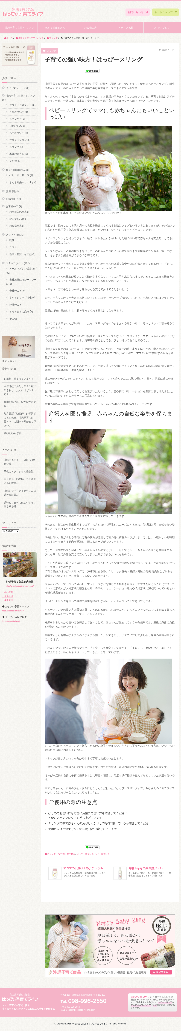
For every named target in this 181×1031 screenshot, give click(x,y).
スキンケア (15, 118)
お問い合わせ (138, 12)
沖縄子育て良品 (67, 854)
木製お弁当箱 (16, 153)
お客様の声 (90, 27)
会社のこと (15, 290)
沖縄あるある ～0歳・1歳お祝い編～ (20, 461)
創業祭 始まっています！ (19, 378)
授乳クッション (18, 139)
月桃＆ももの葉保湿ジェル (145, 868)
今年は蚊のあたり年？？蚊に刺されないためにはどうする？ (20, 390)
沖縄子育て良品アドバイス (20, 27)
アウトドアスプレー (20, 104)
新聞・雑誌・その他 (20, 254)
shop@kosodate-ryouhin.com (81, 1010)
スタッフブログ (161, 27)
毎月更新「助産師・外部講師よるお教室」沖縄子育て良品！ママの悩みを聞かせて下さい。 (20, 419)
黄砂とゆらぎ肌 (12, 433)
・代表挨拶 (7, 596)
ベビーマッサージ (16, 88)
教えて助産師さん (55, 27)
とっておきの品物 (19, 311)
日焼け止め (15, 126)
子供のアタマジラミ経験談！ (20, 471)
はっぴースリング (85, 854)
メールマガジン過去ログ (23, 268)
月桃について (16, 112)
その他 (13, 160)
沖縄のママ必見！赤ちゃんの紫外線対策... (20, 492)
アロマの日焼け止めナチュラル (83, 868)
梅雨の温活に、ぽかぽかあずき (20, 403)
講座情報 (11, 191)
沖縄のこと (15, 304)
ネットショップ (165, 12)
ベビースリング (102, 854)
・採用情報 (7, 600)
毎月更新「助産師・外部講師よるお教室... (20, 481)
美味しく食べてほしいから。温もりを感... (20, 504)
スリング (51, 854)
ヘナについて (16, 132)
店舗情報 (11, 199)
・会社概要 (7, 592)
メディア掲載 (125, 27)
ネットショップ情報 (20, 297)
